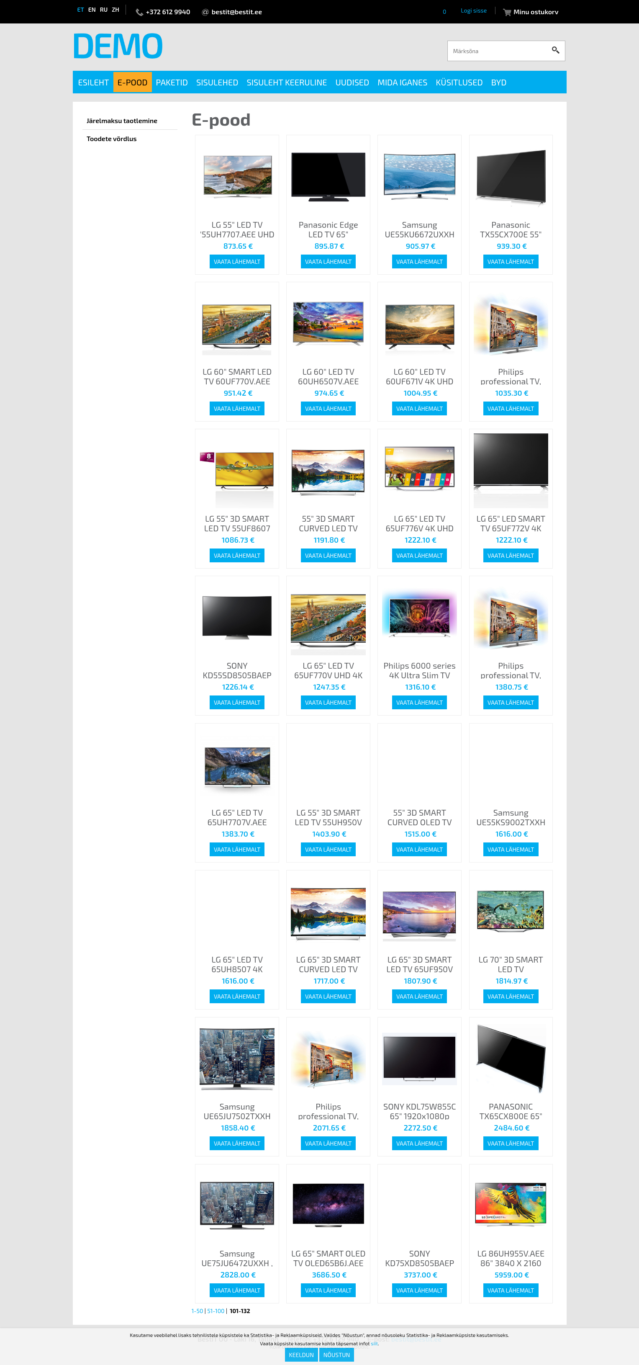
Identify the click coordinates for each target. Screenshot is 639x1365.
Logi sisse (474, 10)
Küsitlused (459, 82)
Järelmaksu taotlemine (122, 120)
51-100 (215, 1310)
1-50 (197, 1310)
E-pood (133, 82)
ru (104, 9)
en (92, 9)
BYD (499, 82)
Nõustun (336, 1354)
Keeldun (301, 1354)
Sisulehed (217, 82)
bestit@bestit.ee (237, 11)
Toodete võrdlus (112, 138)
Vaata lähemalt (237, 261)
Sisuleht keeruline (286, 82)
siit (374, 1343)
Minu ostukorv (535, 11)
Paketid (172, 82)
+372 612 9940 (168, 11)
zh (115, 9)
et (80, 9)
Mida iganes (402, 82)
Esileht (93, 82)
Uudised (352, 82)
